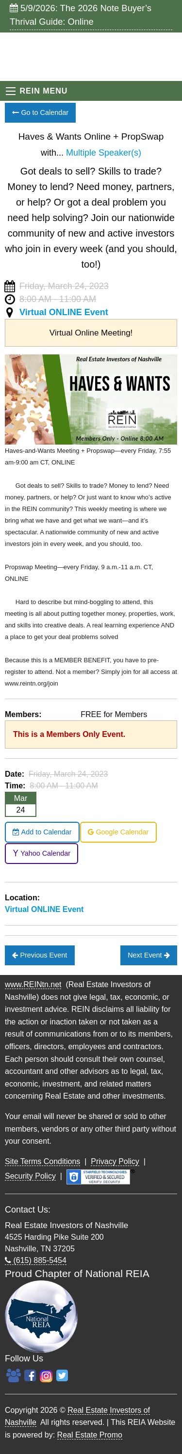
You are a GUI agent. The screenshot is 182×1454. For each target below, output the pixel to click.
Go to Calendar (40, 112)
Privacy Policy (115, 1161)
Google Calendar (118, 832)
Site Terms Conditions (42, 1161)
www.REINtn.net (33, 984)
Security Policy (30, 1176)
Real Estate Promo (89, 1435)
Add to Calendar (42, 832)
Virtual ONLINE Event (63, 312)
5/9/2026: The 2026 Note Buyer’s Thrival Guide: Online (80, 15)
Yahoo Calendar (41, 853)
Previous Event (39, 955)
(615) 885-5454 (35, 1260)
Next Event (148, 955)
